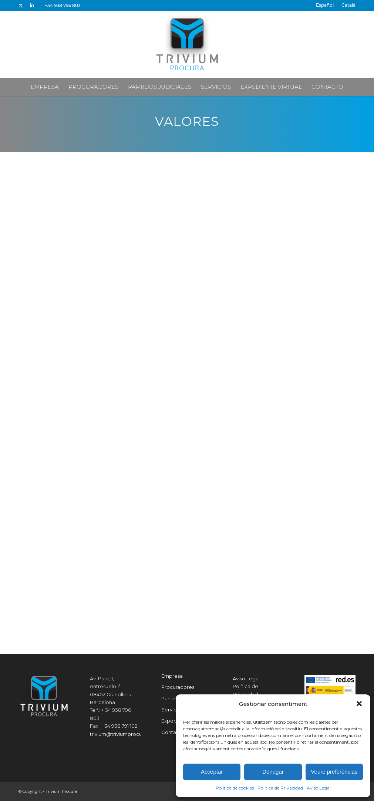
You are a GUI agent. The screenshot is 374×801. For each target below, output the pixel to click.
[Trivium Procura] (187, 44)
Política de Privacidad (280, 788)
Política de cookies (235, 788)
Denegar (273, 771)
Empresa (172, 676)
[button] (359, 703)
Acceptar (212, 771)
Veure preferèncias (334, 771)
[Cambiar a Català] (348, 5)
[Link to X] (20, 5)
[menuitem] (325, 5)
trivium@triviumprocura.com (124, 734)
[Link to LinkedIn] (31, 5)
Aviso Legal (319, 788)
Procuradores (177, 687)
